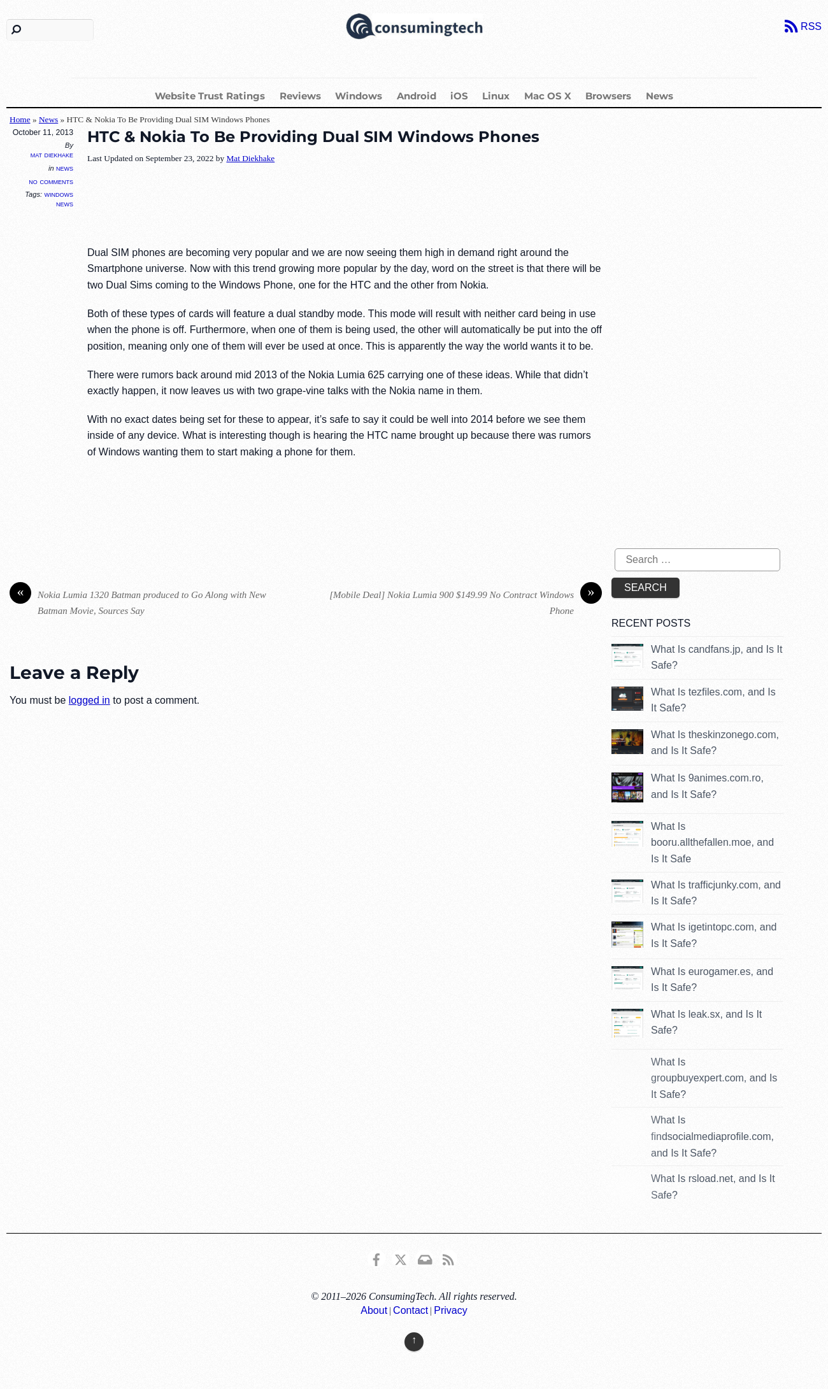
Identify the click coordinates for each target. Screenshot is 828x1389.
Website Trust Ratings (210, 96)
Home (20, 119)
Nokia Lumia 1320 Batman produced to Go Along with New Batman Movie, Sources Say (138, 601)
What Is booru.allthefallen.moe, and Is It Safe (712, 842)
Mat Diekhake (52, 154)
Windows (358, 96)
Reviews (300, 96)
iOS (459, 96)
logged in (89, 700)
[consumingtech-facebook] (376, 1257)
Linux (496, 96)
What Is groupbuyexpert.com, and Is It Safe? (714, 1078)
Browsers (608, 96)
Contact (410, 1310)
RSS (811, 26)
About (373, 1310)
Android (416, 96)
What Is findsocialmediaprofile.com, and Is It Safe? (712, 1136)
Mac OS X (547, 96)
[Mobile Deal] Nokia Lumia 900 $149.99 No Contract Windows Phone (465, 601)
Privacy (450, 1310)
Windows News (59, 199)
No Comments (51, 181)
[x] (401, 1257)
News (659, 96)
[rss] (448, 1257)
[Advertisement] (319, 205)
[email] (424, 1257)
